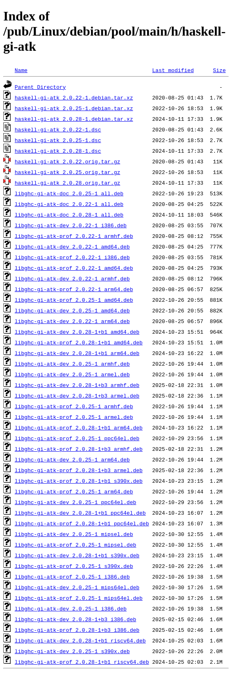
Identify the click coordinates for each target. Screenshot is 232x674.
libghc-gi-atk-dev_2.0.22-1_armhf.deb (72, 278)
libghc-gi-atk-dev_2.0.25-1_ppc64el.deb (75, 502)
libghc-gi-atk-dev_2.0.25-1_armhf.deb (72, 363)
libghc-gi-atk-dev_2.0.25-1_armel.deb (72, 374)
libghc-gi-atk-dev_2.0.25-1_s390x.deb (72, 651)
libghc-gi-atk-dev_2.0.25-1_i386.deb (71, 608)
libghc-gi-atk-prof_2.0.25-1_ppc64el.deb (77, 438)
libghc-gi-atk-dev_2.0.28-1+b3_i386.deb (75, 619)
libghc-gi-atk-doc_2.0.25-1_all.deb (69, 193)
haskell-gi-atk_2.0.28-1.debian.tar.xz (74, 118)
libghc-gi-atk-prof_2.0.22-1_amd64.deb (74, 267)
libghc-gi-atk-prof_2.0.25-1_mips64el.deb (79, 598)
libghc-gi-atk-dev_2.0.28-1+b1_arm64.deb (77, 353)
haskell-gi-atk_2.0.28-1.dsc (58, 150)
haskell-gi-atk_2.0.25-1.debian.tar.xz (74, 108)
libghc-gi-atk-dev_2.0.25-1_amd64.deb (72, 310)
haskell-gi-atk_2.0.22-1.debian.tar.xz (74, 97)
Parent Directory (40, 86)
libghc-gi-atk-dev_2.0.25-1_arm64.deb (72, 459)
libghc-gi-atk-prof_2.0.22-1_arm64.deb (74, 289)
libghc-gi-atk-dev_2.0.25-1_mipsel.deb (74, 534)
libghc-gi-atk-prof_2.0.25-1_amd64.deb (74, 299)
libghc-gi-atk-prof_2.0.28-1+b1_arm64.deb (79, 427)
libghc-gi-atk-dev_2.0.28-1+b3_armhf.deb (77, 385)
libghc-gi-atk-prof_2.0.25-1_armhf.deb (74, 406)
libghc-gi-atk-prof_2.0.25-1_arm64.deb (74, 491)
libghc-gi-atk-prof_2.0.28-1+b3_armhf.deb (79, 448)
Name (21, 70)
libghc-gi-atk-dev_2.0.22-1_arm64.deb (72, 321)
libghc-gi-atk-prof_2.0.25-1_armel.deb (74, 417)
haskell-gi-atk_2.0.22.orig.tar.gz (67, 161)
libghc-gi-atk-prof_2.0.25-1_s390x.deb (74, 566)
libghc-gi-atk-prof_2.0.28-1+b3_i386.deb (77, 629)
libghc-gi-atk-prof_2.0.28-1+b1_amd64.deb (79, 342)
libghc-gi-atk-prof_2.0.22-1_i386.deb (72, 257)
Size (219, 70)
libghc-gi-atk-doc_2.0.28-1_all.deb (69, 214)
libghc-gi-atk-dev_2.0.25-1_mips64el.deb (77, 587)
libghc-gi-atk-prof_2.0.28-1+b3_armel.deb (79, 470)
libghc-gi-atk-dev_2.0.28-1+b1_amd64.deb (77, 331)
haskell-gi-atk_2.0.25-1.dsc (58, 140)
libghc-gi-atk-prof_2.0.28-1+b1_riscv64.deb (82, 661)
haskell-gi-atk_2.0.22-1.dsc (58, 129)
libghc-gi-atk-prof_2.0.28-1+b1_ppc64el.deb (82, 523)
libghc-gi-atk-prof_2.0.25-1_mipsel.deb (75, 544)
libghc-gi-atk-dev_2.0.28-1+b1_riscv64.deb (80, 640)
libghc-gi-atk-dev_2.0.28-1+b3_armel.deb (77, 395)
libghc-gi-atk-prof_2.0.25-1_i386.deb (72, 576)
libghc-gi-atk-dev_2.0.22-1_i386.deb (71, 225)
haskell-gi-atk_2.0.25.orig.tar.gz (67, 172)
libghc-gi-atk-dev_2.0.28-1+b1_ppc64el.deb (80, 512)
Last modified (172, 70)
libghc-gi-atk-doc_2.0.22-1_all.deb (69, 204)
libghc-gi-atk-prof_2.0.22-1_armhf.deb (74, 236)
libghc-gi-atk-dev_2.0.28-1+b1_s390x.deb (77, 555)
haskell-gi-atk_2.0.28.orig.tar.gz (67, 182)
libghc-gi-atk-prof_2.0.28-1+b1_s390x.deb (79, 480)
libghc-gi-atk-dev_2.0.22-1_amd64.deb (72, 246)
